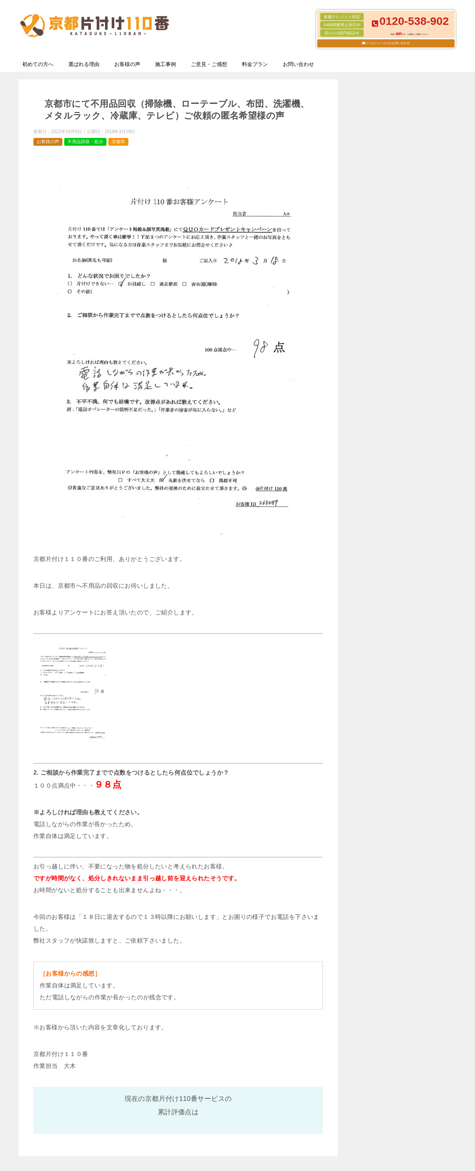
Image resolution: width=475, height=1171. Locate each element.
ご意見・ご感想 (209, 64)
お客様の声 (127, 64)
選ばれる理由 (83, 64)
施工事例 (165, 64)
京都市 (118, 141)
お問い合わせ (298, 64)
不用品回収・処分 (85, 141)
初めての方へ (37, 64)
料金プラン (255, 64)
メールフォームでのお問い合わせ (387, 43)
